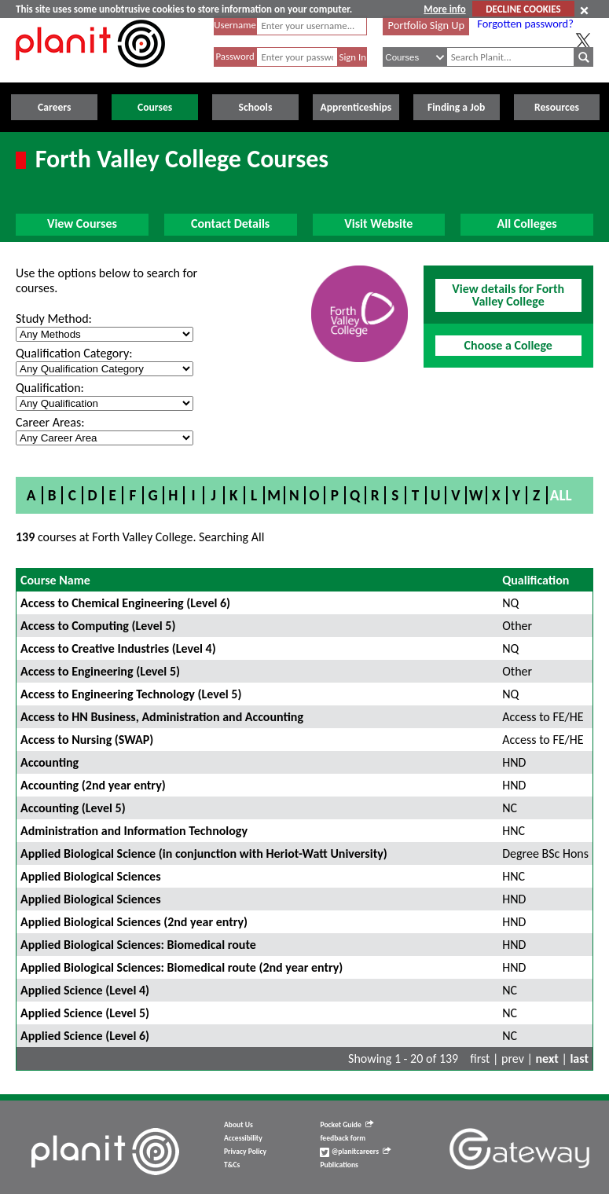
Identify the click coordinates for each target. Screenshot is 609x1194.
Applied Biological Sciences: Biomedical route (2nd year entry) (181, 967)
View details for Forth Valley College (508, 295)
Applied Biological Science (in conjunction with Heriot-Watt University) (203, 853)
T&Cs (232, 1165)
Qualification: (50, 387)
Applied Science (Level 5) (84, 1012)
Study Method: (54, 318)
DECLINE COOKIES (523, 9)
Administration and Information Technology (134, 830)
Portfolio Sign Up (426, 25)
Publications (339, 1165)
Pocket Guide (346, 1125)
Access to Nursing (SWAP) (86, 739)
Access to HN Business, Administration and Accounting (161, 716)
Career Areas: (50, 422)
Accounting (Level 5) (73, 807)
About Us (238, 1125)
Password (234, 56)
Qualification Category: (74, 353)
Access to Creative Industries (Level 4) (118, 648)
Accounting (49, 762)
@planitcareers (355, 1151)
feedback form (342, 1138)
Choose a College (508, 345)
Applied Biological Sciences (90, 876)
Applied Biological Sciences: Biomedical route (138, 944)
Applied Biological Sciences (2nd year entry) (134, 921)
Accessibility (243, 1138)
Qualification (535, 580)
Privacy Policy (245, 1151)
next (547, 1058)
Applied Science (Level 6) (84, 1035)
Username (235, 25)
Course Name (55, 580)
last (579, 1058)
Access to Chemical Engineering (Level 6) (125, 602)
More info (444, 9)
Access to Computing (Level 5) (97, 625)
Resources (556, 107)
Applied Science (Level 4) (84, 990)
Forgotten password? (525, 23)
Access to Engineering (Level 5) (100, 671)
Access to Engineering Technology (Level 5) (130, 694)
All (561, 495)
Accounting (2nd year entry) (93, 785)
